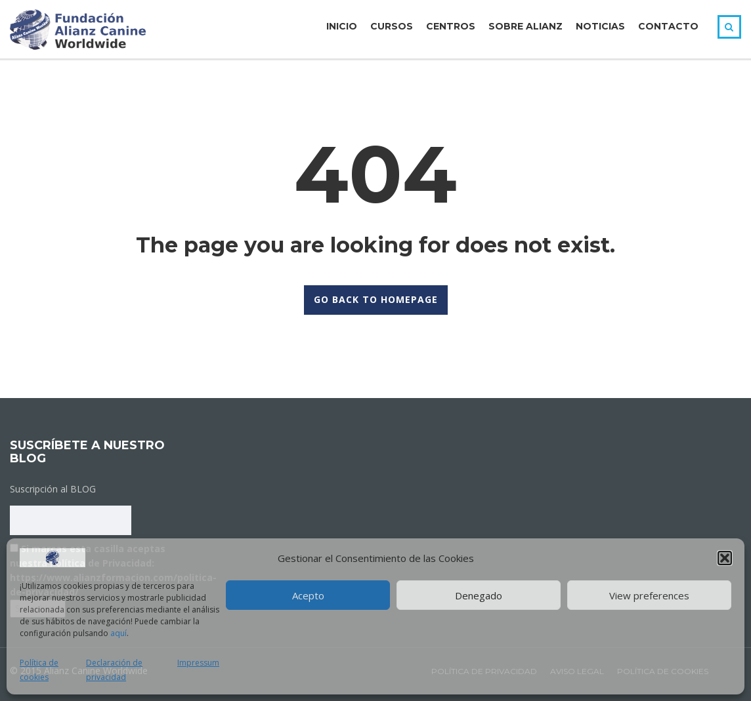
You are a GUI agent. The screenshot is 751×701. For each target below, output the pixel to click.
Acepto (308, 595)
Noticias (600, 26)
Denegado (478, 595)
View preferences (649, 595)
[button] (724, 558)
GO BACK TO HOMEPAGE (376, 299)
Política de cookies (39, 670)
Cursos (391, 26)
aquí (118, 633)
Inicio (341, 26)
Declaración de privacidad (114, 670)
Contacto (668, 26)
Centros (450, 26)
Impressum (198, 662)
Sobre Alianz (525, 26)
